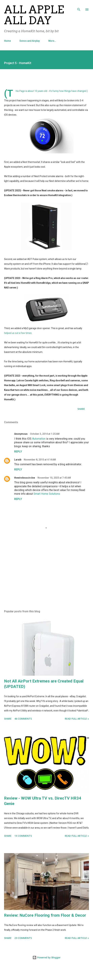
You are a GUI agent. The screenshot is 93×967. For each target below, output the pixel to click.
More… (52, 40)
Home (7, 40)
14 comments (23, 835)
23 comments (23, 938)
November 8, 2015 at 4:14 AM (40, 459)
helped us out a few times (18, 333)
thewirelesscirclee (24, 477)
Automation (39, 438)
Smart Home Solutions (46, 493)
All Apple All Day (34, 15)
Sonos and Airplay (29, 40)
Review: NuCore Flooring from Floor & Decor (45, 915)
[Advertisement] (46, 575)
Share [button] (81, 408)
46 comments (23, 718)
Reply (18, 451)
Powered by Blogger (46, 957)
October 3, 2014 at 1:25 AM (45, 433)
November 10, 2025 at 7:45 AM (54, 477)
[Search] (79, 6)
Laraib (17, 459)
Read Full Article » (77, 718)
